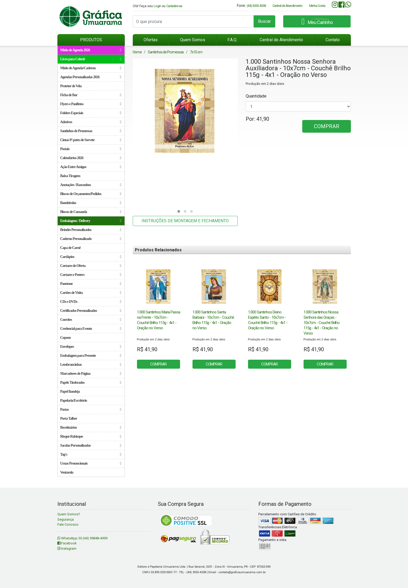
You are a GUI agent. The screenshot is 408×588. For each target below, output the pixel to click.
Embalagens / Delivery (90, 221)
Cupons (65, 338)
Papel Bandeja (70, 391)
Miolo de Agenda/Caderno (90, 68)
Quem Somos (192, 39)
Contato (333, 39)
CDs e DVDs (90, 302)
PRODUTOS (91, 39)
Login (157, 6)
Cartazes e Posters (90, 275)
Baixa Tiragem (70, 176)
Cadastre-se (174, 6)
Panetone (90, 284)
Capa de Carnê (70, 248)
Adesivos (90, 122)
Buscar (264, 21)
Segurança (65, 519)
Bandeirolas (90, 203)
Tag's (90, 454)
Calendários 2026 (90, 158)
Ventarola (66, 472)
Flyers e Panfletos (90, 104)
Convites (90, 320)
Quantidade (256, 96)
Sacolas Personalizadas (90, 445)
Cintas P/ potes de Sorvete (90, 140)
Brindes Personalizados (90, 230)
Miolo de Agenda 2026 (90, 50)
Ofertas (151, 39)
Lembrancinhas (90, 365)
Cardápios (90, 257)
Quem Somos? (68, 514)
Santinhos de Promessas (90, 131)
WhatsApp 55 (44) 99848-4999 (82, 538)
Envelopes (90, 347)
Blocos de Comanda (90, 212)
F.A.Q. (232, 39)
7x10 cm (196, 52)
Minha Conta (317, 6)
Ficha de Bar (90, 95)
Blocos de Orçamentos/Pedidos (90, 194)
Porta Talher (68, 418)
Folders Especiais (90, 113)
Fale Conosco (68, 524)
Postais (90, 149)
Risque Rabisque (90, 436)
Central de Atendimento (287, 6)
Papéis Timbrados (90, 383)
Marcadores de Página (90, 374)
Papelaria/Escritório (73, 400)
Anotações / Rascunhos (90, 185)
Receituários (90, 427)
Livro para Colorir (90, 59)
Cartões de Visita (90, 293)
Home (137, 52)
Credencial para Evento (90, 329)
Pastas (90, 409)
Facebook (67, 543)
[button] (179, 211)
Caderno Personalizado (90, 239)
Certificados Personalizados (90, 311)
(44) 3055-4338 (256, 6)
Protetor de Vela (71, 86)
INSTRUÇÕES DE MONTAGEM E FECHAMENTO (185, 220)
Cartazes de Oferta (90, 266)
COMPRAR (326, 126)
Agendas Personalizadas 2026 (90, 77)
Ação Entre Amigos (90, 167)
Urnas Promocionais (90, 463)
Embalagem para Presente (90, 356)
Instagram (66, 548)
